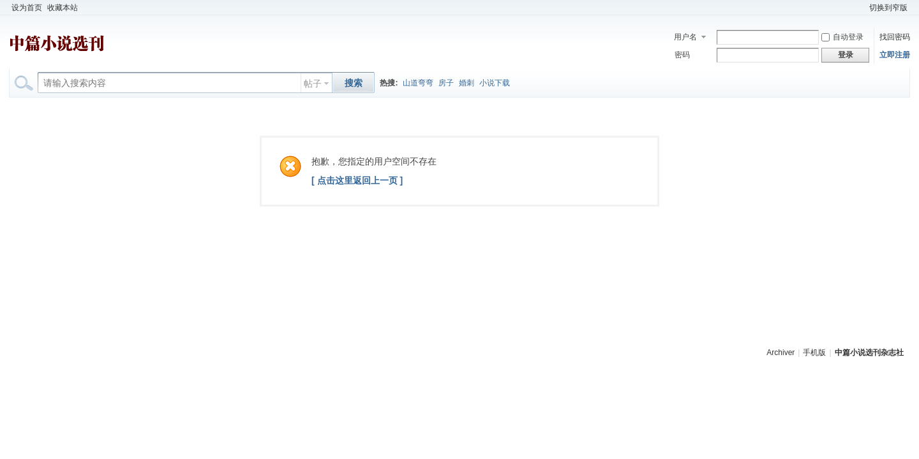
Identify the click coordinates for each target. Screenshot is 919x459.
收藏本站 (62, 7)
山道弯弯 (418, 82)
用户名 (685, 37)
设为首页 (26, 7)
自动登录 (842, 37)
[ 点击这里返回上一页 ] (357, 180)
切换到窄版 (888, 7)
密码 (682, 54)
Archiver (780, 352)
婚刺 (466, 82)
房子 (446, 82)
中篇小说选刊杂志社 (869, 352)
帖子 (313, 83)
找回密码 (894, 37)
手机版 (814, 352)
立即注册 (894, 54)
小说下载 (494, 82)
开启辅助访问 (861, 7)
